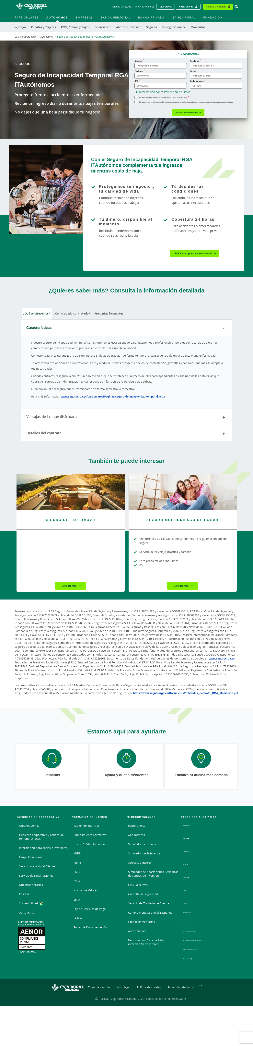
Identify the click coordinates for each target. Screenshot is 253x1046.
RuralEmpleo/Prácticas (197, 927)
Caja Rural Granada (25, 36)
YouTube (192, 876)
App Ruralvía (136, 835)
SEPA (77, 900)
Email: (193, 71)
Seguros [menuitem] (151, 27)
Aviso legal (123, 982)
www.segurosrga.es (222, 659)
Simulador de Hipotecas (144, 845)
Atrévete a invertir (140, 863)
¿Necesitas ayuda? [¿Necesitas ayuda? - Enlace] (122, 6)
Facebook (192, 840)
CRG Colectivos (138, 885)
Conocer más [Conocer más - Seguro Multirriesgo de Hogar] (181, 586)
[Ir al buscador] (236, 6)
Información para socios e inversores (43, 848)
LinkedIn (192, 852)
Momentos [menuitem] (198, 27)
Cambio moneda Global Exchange (150, 913)
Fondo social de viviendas (199, 945)
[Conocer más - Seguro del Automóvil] (71, 492)
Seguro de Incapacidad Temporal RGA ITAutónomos (85, 36)
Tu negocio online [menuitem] (174, 27)
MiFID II (78, 854)
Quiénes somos (29, 826)
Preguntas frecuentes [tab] (108, 314)
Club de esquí (195, 956)
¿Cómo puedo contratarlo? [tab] (72, 314)
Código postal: (197, 81)
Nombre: (138, 61)
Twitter (191, 864)
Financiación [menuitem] (103, 27)
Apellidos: (194, 61)
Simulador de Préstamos (144, 854)
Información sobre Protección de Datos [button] (164, 92)
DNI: (136, 81)
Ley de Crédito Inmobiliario (91, 845)
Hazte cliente (136, 826)
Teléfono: (138, 71)
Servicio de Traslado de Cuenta (148, 904)
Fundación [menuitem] (213, 17)
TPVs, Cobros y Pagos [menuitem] (75, 27)
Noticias (188, 899)
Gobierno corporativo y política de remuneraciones (41, 837)
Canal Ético (26, 914)
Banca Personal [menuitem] (115, 17)
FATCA (78, 919)
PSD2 (77, 882)
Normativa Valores (86, 891)
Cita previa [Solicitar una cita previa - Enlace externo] (165, 6)
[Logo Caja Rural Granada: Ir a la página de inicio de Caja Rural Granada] (31, 6)
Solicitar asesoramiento (186, 112)
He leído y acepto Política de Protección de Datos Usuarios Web (163, 97)
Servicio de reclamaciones (36, 876)
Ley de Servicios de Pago (90, 909)
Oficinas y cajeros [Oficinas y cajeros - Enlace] (144, 6)
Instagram (193, 827)
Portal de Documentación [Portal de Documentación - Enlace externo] (90, 928)
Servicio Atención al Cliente (37, 867)
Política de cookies (149, 982)
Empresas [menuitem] (84, 17)
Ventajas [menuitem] (20, 27)
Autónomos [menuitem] (57, 17)
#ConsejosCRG (192, 908)
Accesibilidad (137, 931)
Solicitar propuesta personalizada (193, 253)
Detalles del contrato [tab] (126, 434)
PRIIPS (78, 863)
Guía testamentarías (141, 922)
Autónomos (46, 36)
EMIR (77, 872)
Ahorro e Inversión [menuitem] (128, 27)
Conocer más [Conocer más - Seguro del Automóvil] (69, 586)
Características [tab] (126, 329)
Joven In (188, 918)
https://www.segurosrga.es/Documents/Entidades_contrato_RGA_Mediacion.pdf (185, 693)
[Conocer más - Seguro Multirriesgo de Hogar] (183, 492)
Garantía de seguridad (143, 895)
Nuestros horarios (31, 885)
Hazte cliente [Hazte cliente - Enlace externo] (186, 6)
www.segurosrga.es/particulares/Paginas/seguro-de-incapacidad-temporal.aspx (113, 397)
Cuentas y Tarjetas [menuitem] (43, 27)
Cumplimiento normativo (90, 835)
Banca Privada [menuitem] (151, 17)
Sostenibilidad (31, 904)
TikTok (190, 888)
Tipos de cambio (99, 982)
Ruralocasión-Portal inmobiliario (204, 936)
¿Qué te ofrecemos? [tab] (36, 314)
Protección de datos (181, 982)
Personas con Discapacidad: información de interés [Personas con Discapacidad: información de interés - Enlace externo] (146, 942)
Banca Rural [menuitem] (183, 17)
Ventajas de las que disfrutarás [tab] (126, 418)
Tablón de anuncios (86, 826)
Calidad (24, 895)
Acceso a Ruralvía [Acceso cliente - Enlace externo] (216, 6)
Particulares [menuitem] (27, 17)
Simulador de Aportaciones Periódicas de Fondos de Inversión (153, 874)
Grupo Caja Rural (30, 858)
